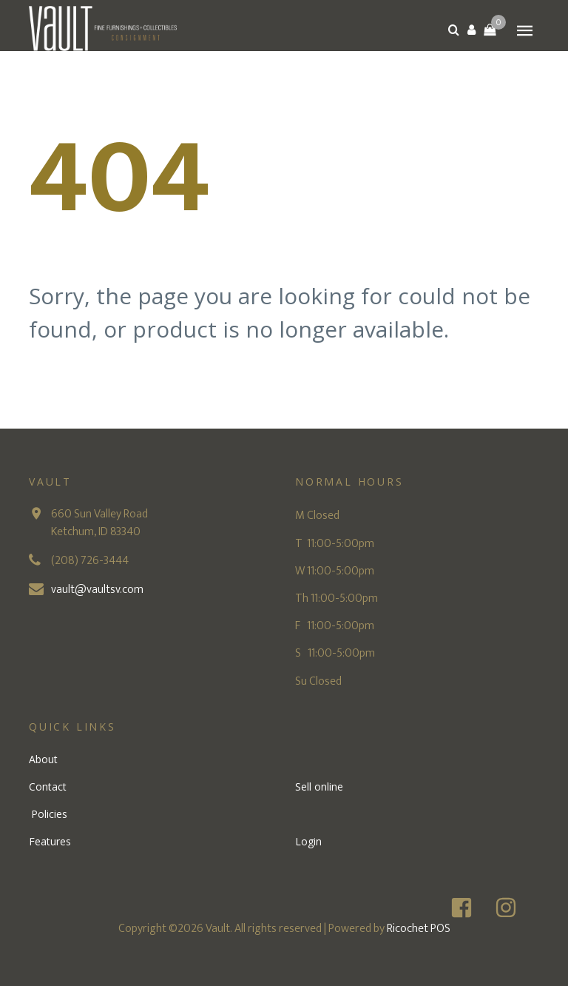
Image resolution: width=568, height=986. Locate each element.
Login (308, 841)
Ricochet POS (418, 929)
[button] (472, 29)
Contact (48, 786)
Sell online (319, 786)
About (43, 759)
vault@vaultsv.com (97, 590)
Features (50, 841)
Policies (49, 814)
